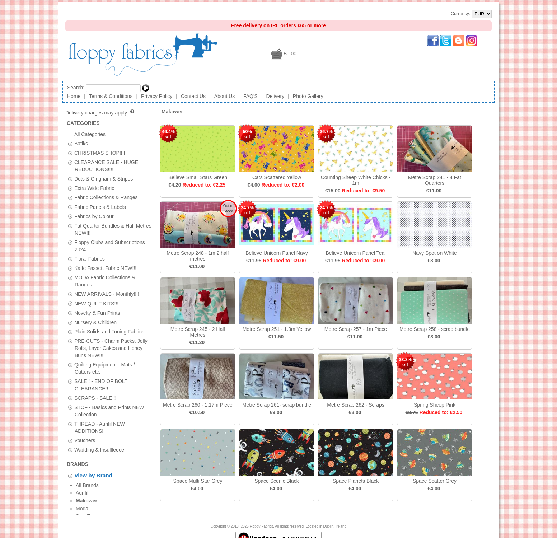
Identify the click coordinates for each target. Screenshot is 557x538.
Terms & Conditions (110, 96)
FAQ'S (250, 96)
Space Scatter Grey (435, 481)
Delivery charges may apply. (100, 113)
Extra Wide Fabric (94, 188)
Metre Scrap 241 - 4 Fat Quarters (434, 180)
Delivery (275, 96)
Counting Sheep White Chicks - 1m (356, 180)
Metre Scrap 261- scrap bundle (276, 405)
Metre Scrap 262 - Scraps (355, 405)
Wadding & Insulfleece (99, 450)
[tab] (70, 143)
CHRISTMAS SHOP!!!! (99, 152)
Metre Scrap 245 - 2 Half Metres (197, 332)
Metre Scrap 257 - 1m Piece (355, 329)
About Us (224, 96)
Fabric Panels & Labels (100, 207)
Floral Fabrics (89, 259)
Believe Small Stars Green (197, 177)
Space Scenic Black (276, 481)
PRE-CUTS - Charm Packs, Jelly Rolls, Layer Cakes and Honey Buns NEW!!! (111, 348)
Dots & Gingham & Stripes (103, 179)
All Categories (90, 134)
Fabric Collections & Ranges (106, 197)
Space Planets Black (356, 481)
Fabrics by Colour (94, 216)
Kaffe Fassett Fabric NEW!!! (105, 268)
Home (73, 96)
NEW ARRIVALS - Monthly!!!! (106, 294)
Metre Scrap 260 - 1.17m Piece (198, 405)
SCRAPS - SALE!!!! (96, 398)
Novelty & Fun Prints (97, 312)
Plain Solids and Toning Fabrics (109, 331)
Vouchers (84, 440)
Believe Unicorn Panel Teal (355, 253)
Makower (172, 111)
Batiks (81, 143)
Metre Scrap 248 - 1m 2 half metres (198, 256)
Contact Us (193, 96)
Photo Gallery (308, 96)
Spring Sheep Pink (434, 405)
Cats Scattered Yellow (276, 177)
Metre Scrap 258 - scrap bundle (434, 329)
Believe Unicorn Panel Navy (276, 253)
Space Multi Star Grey (198, 481)
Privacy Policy (156, 96)
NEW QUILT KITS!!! (96, 303)
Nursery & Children (95, 322)
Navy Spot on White (434, 253)
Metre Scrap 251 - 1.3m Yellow (277, 329)
